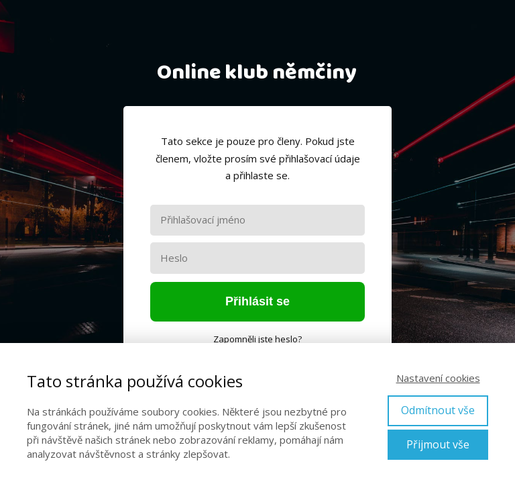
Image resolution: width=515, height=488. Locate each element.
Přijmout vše (437, 444)
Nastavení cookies (438, 378)
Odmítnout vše (438, 410)
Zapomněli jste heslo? (257, 339)
